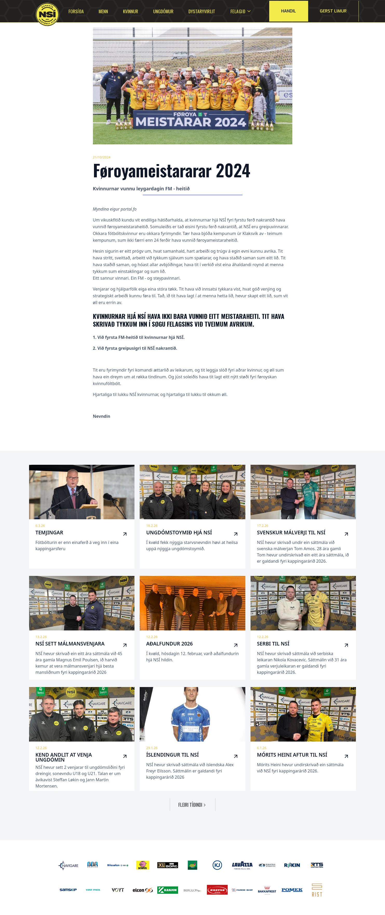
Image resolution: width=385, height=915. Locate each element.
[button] (237, 11)
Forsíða (76, 11)
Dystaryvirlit (201, 11)
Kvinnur (130, 11)
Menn (103, 11)
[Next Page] (192, 804)
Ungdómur (163, 11)
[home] (40, 14)
